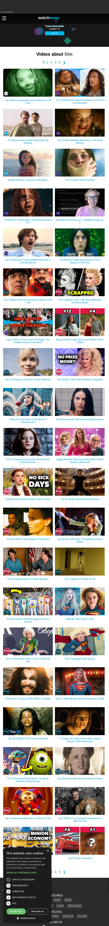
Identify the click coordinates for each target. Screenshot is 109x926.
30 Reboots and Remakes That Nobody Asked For (27, 221)
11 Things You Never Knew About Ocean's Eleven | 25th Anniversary (80, 740)
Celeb (68, 900)
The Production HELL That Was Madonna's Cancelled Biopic (80, 301)
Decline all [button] (37, 911)
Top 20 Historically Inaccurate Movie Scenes (80, 778)
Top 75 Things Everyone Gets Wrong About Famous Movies (28, 461)
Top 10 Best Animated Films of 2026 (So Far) (28, 818)
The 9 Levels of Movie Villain (80, 180)
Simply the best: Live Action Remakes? (28, 180)
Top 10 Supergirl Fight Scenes (80, 658)
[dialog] (27, 885)
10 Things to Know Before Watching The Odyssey (27, 141)
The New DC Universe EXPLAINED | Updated (28, 698)
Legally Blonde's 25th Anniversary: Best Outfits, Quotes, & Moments (80, 461)
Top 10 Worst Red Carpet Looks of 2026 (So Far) (27, 660)
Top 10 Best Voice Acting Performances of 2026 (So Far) (80, 819)
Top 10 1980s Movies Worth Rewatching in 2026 (79, 698)
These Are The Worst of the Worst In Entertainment (28, 421)
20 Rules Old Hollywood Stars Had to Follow (28, 499)
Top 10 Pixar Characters (80, 858)
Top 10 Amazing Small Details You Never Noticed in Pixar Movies (28, 780)
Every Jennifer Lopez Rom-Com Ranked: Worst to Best (80, 341)
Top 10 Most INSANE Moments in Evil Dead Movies (79, 141)
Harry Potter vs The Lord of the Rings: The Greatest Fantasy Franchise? (27, 341)
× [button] (48, 851)
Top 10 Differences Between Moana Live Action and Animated (80, 101)
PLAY (54, 33)
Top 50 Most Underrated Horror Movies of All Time (28, 101)
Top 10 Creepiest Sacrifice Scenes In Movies (28, 379)
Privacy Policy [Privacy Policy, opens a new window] (30, 867)
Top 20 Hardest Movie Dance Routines (80, 499)
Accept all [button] (16, 911)
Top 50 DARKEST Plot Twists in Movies (28, 738)
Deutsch (54, 916)
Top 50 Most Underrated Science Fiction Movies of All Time (79, 261)
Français (68, 916)
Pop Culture (74, 906)
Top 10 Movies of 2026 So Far (80, 579)
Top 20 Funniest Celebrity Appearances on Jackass (27, 620)
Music (57, 900)
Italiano (82, 916)
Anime (60, 906)
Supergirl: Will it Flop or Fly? (80, 619)
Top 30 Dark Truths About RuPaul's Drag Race (80, 379)
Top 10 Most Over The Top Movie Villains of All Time (28, 301)
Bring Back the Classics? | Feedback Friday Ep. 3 (80, 221)
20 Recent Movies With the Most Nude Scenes (80, 419)
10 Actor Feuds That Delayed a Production (27, 539)
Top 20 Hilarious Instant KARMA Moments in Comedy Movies (28, 261)
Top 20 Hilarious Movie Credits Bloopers (28, 579)
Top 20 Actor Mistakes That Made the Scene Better (80, 540)
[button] (27, 872)
